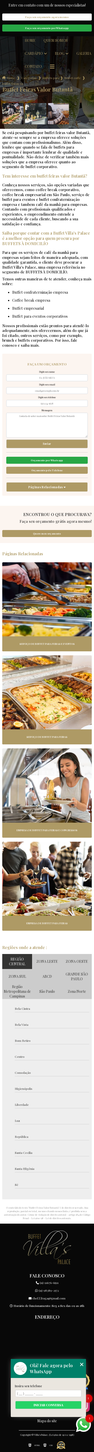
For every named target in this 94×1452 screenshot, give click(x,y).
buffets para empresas (51, 78)
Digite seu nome (47, 371)
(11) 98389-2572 (47, 1290)
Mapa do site (47, 1421)
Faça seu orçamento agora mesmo (47, 17)
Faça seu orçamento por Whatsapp (47, 28)
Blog (59, 53)
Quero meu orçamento (47, 533)
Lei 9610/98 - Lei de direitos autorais (50, 1218)
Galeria (83, 53)
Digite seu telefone (47, 397)
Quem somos (56, 40)
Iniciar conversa (48, 1405)
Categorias (29, 78)
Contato (33, 66)
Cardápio (34, 53)
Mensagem (47, 410)
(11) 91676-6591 (47, 1283)
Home (30, 40)
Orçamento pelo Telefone (47, 470)
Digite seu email (47, 384)
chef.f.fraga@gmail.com (47, 1298)
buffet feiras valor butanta (12, 84)
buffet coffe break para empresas (73, 78)
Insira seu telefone (28, 1386)
